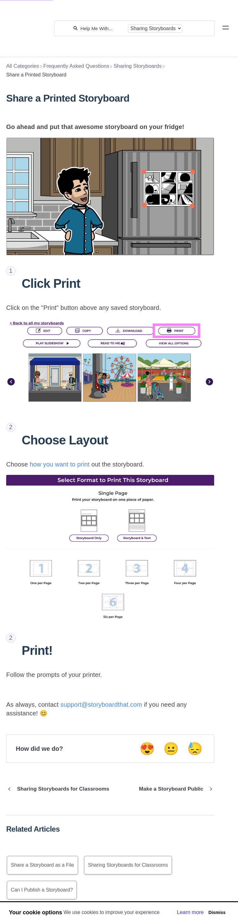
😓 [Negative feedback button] (195, 748)
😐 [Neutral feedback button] (171, 748)
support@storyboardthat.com (101, 704)
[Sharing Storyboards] (137, 66)
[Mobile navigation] (226, 29)
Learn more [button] (190, 912)
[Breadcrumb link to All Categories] (22, 66)
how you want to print (60, 464)
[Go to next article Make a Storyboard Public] (174, 789)
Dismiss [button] (216, 912)
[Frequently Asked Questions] (76, 66)
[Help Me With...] (103, 28)
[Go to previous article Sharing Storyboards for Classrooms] (60, 789)
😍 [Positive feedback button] (147, 748)
